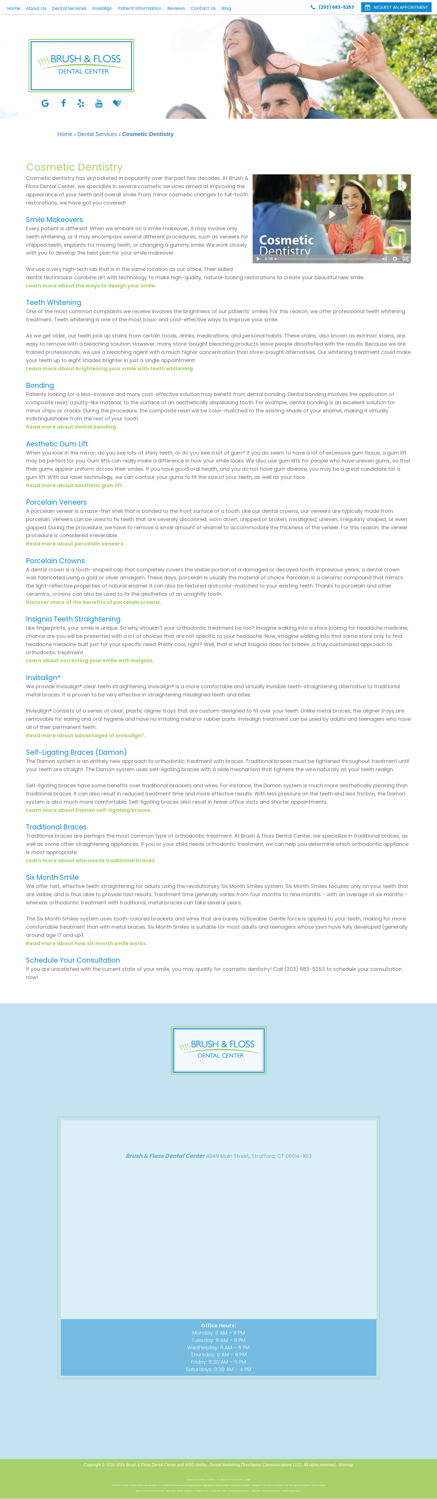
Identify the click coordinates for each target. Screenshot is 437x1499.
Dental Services (69, 8)
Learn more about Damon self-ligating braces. (89, 810)
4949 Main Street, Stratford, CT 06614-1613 (259, 1166)
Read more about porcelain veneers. (75, 543)
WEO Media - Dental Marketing (212, 1465)
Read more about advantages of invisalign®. (86, 735)
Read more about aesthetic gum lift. (75, 485)
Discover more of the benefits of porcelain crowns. (93, 602)
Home (13, 8)
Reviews (176, 8)
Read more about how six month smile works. (86, 943)
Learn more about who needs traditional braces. (91, 860)
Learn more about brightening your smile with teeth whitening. (110, 368)
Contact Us (203, 8)
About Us (36, 8)
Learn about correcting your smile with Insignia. (90, 660)
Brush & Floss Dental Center (151, 1465)
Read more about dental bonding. (71, 426)
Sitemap (346, 1465)
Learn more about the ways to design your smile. (91, 285)
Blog (226, 8)
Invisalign (102, 8)
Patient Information (140, 8)
